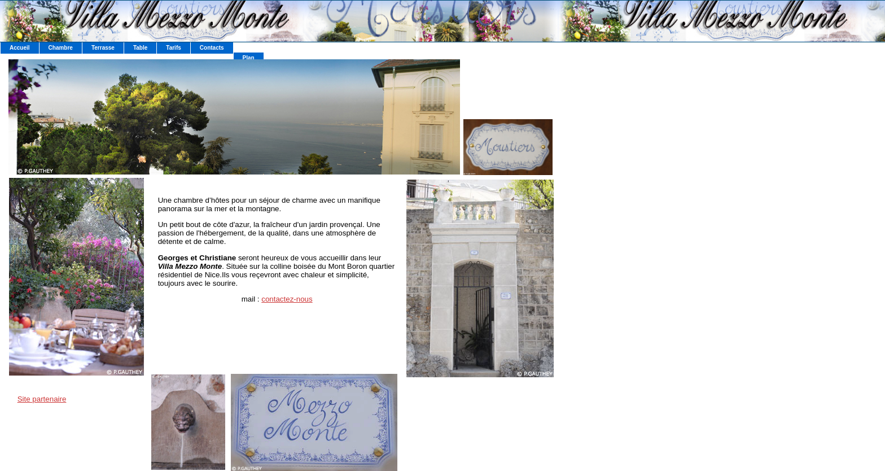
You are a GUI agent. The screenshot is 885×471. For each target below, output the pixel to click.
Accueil (20, 48)
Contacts (212, 48)
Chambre (61, 48)
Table (140, 48)
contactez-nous (286, 299)
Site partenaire (42, 399)
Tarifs (173, 48)
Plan (249, 58)
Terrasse (103, 48)
